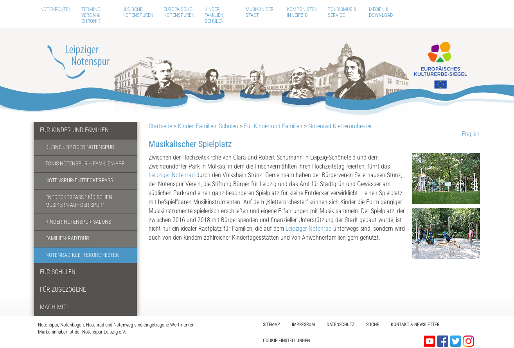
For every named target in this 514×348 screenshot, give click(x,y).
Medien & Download (381, 12)
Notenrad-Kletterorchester (82, 255)
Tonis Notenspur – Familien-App (85, 163)
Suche (372, 324)
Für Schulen (57, 272)
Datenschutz (340, 324)
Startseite (160, 126)
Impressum (303, 324)
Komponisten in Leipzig (302, 12)
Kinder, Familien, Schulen (215, 15)
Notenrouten (56, 9)
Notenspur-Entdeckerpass (79, 180)
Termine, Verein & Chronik (91, 15)
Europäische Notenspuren (179, 12)
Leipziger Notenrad (172, 175)
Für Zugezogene (63, 289)
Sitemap (271, 324)
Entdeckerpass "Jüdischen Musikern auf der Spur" (78, 201)
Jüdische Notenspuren (137, 12)
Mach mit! (54, 307)
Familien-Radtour (67, 238)
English (471, 134)
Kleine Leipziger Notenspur (79, 147)
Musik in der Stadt (259, 12)
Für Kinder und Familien (74, 130)
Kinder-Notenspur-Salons (78, 222)
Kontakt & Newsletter (415, 324)
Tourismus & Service (342, 12)
